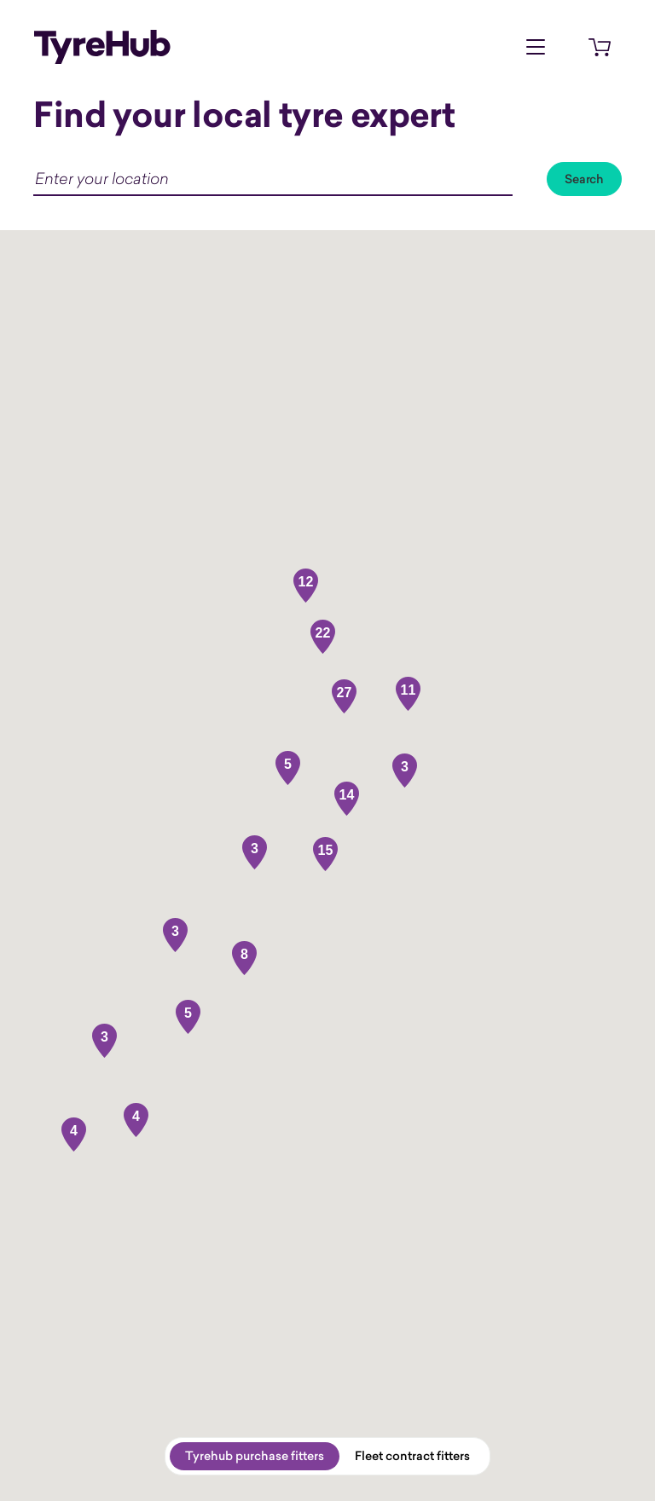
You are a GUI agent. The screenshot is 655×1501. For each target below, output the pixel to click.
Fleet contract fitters (412, 1455)
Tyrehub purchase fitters (254, 1455)
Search (584, 179)
